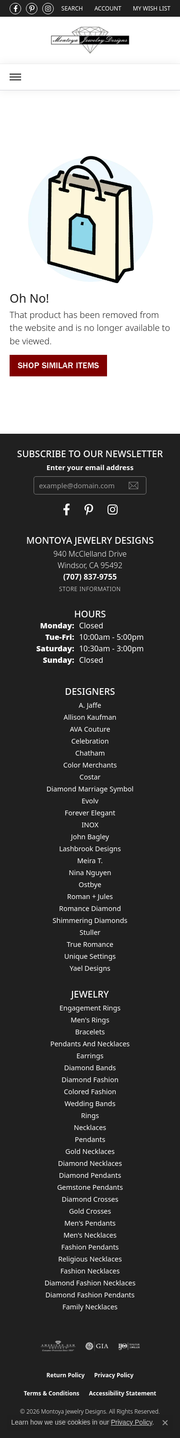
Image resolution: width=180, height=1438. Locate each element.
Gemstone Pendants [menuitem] (90, 1187)
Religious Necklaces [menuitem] (90, 1258)
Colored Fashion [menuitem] (90, 1091)
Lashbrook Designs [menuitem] (90, 848)
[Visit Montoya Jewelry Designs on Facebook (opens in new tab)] (15, 8)
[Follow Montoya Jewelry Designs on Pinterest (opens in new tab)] (31, 8)
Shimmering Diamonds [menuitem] (90, 920)
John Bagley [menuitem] (90, 836)
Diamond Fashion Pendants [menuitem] (90, 1294)
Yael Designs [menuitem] (90, 968)
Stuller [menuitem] (90, 932)
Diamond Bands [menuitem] (90, 1067)
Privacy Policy (113, 1375)
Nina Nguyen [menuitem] (90, 872)
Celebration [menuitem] (89, 741)
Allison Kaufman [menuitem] (90, 717)
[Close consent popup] (165, 1423)
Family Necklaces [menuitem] (90, 1306)
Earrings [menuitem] (89, 1055)
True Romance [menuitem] (90, 944)
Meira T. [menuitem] (90, 860)
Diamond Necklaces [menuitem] (90, 1163)
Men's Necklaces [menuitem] (90, 1235)
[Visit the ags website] (58, 1346)
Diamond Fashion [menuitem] (90, 1079)
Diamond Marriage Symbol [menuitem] (90, 788)
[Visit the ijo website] (129, 1346)
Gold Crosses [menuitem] (90, 1211)
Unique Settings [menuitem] (90, 956)
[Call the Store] (90, 576)
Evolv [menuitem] (90, 800)
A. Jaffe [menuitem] (90, 705)
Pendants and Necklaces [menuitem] (90, 1043)
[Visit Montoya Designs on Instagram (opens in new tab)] (48, 8)
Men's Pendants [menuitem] (90, 1223)
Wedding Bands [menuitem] (89, 1103)
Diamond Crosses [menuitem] (89, 1199)
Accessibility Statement (122, 1393)
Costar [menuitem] (90, 776)
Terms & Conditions (51, 1393)
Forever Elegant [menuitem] (90, 812)
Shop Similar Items (58, 365)
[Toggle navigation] (15, 77)
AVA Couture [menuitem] (90, 729)
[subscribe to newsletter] (133, 485)
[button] (71, 8)
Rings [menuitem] (90, 1115)
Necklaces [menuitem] (90, 1127)
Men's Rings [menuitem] (90, 1019)
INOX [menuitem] (90, 824)
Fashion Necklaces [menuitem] (90, 1270)
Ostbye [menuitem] (90, 884)
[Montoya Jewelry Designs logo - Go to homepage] (90, 40)
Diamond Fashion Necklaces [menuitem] (90, 1282)
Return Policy (66, 1375)
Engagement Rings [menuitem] (90, 1007)
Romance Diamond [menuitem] (90, 908)
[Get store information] (90, 589)
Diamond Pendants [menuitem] (90, 1175)
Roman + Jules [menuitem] (90, 896)
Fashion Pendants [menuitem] (90, 1246)
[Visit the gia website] (96, 1346)
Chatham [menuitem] (90, 752)
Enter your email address (90, 467)
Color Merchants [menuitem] (90, 764)
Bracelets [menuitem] (90, 1031)
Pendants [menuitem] (90, 1139)
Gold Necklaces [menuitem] (90, 1151)
